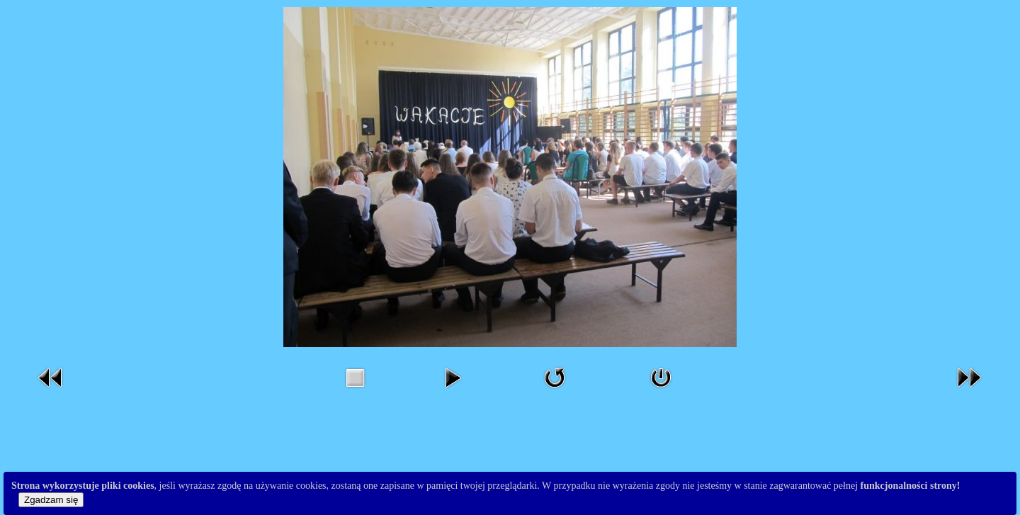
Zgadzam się (51, 499)
